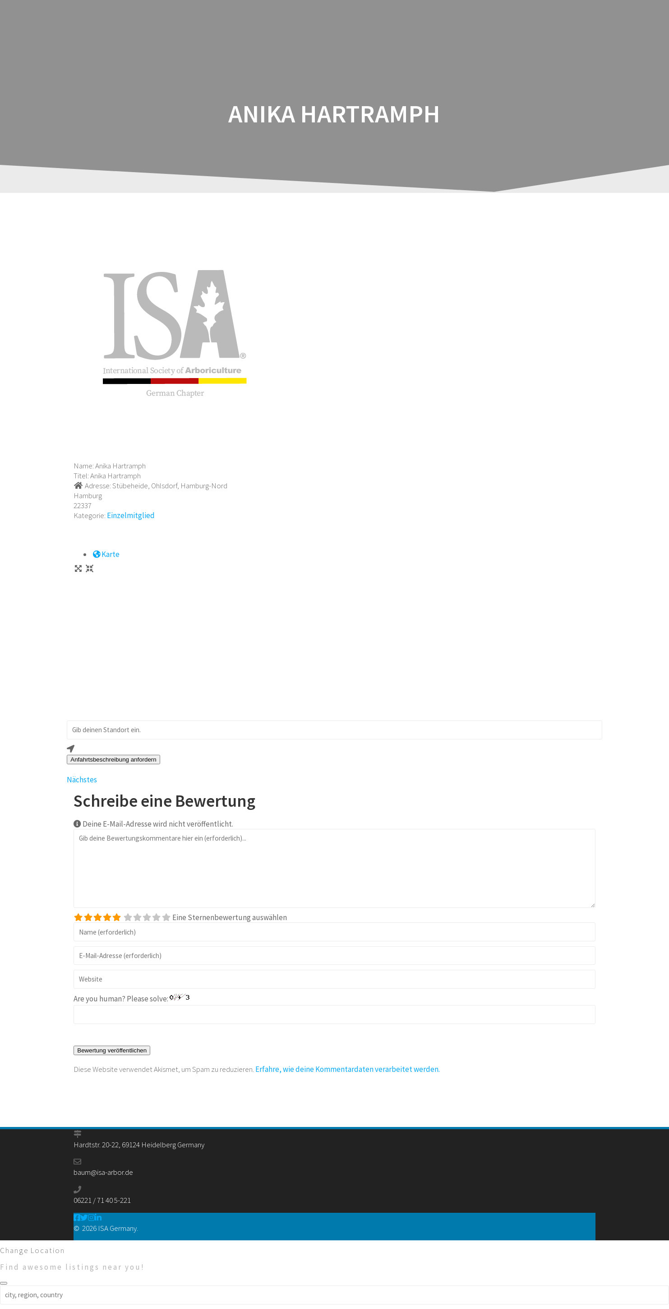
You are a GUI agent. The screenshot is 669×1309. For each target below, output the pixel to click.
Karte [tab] (105, 554)
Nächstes (82, 780)
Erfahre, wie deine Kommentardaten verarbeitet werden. (347, 1069)
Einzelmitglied (131, 515)
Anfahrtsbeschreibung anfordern (113, 759)
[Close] (3, 1283)
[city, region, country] (334, 1295)
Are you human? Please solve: (334, 1009)
